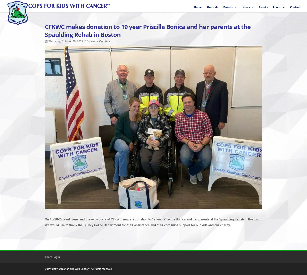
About (277, 7)
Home (198, 7)
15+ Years (91, 41)
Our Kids (212, 7)
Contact (295, 7)
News (246, 7)
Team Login (52, 257)
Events (263, 7)
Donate (228, 7)
